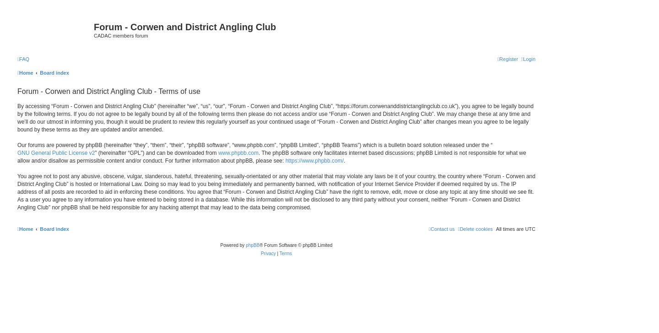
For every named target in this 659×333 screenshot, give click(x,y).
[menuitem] (23, 59)
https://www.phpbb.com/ (315, 161)
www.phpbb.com (238, 153)
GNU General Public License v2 (56, 153)
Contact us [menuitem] (442, 229)
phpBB (252, 245)
